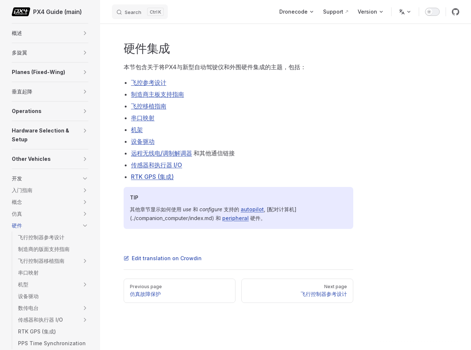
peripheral (235, 218)
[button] (85, 33)
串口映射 (143, 117)
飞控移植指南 (148, 106)
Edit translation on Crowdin (163, 258)
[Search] (140, 11)
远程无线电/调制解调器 (161, 153)
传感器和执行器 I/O (156, 165)
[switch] (432, 12)
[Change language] (405, 12)
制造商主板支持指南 (157, 94)
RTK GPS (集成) (152, 176)
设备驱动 (143, 141)
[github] (455, 11)
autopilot (252, 209)
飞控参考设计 (148, 82)
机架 (137, 129)
